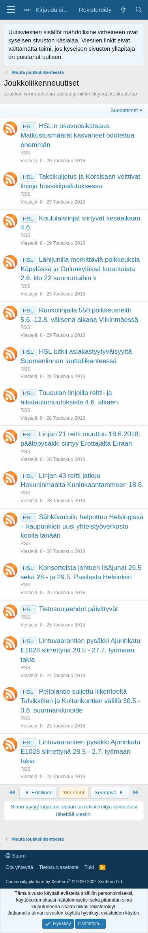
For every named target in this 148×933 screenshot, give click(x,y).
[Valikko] (11, 10)
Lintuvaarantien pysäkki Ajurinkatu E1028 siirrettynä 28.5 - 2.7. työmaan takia (81, 751)
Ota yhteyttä (19, 867)
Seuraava (110, 792)
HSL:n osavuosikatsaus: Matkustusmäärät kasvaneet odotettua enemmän (77, 135)
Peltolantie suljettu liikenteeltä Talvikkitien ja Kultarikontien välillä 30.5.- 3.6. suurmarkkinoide (80, 701)
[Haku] (138, 9)
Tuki (89, 867)
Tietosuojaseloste (59, 867)
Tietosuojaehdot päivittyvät (78, 609)
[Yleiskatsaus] (123, 9)
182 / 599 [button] (73, 792)
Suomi (16, 856)
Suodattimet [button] (124, 110)
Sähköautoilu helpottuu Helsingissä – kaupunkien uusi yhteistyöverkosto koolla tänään (82, 526)
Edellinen (38, 792)
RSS (25, 153)
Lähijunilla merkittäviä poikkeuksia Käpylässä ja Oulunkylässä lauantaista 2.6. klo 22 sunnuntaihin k (80, 269)
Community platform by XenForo (64, 881)
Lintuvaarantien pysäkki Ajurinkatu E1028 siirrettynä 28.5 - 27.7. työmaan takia (81, 650)
